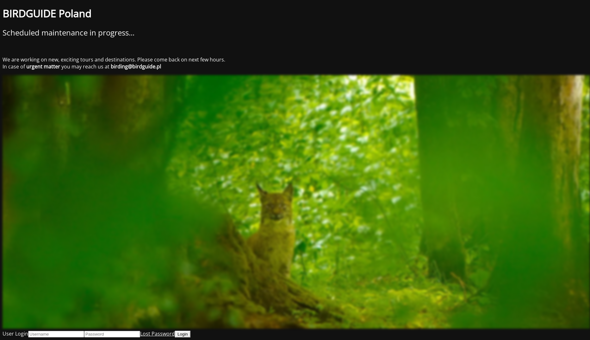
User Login (15, 333)
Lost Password (157, 333)
